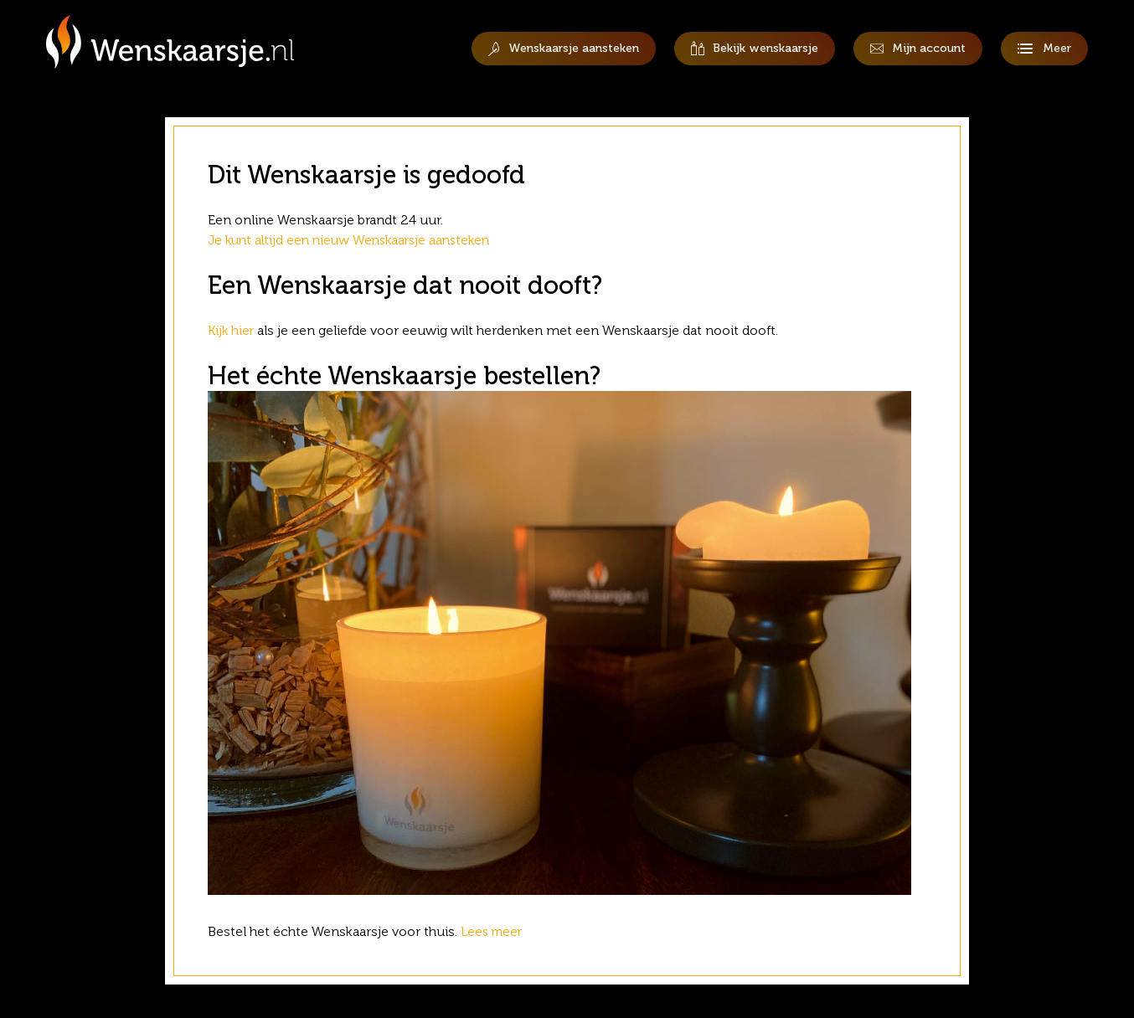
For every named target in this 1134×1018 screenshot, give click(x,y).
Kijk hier (232, 330)
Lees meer (495, 931)
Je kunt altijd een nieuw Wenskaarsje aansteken (355, 240)
